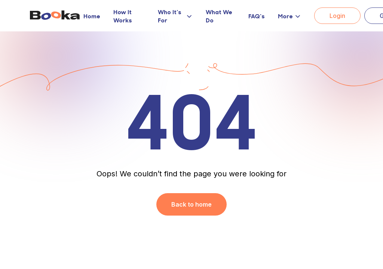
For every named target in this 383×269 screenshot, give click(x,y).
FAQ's (256, 16)
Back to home (191, 204)
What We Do (219, 15)
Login (337, 15)
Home (91, 16)
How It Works (122, 15)
